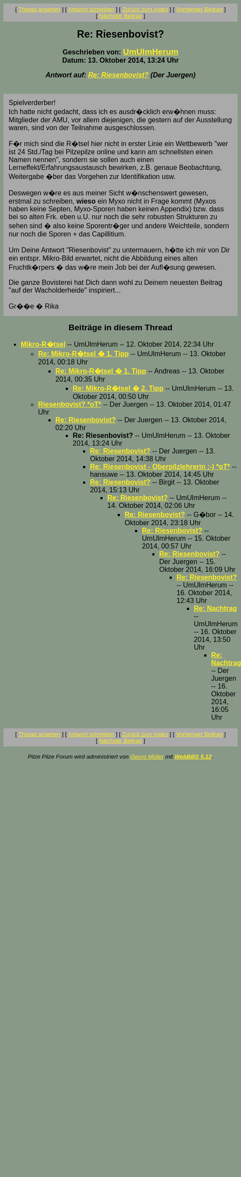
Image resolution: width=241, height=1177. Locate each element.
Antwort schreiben (91, 9)
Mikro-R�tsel (43, 344)
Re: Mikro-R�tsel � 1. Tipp (83, 353)
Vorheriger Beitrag (199, 9)
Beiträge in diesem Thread (121, 327)
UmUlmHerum (150, 51)
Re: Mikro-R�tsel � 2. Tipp (118, 388)
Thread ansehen (39, 9)
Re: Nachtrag (215, 608)
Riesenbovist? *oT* (69, 404)
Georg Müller (147, 756)
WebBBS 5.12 (193, 756)
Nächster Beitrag (120, 16)
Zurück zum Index (145, 9)
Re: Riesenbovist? (118, 75)
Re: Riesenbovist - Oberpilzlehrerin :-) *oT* (160, 466)
